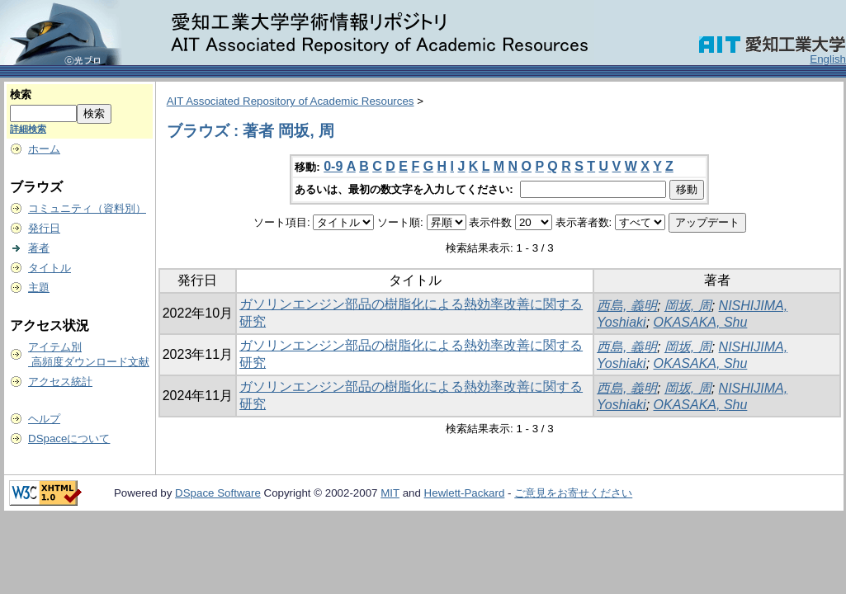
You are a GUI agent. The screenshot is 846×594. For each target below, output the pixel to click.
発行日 (44, 228)
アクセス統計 (60, 381)
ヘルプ (44, 418)
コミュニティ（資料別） (87, 208)
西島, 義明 (627, 306)
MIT (389, 493)
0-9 (333, 166)
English (828, 59)
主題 (39, 287)
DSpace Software (218, 493)
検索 (20, 94)
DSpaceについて (69, 438)
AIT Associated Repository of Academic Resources (290, 101)
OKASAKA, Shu (701, 322)
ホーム (44, 149)
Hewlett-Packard (464, 493)
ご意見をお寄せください (573, 493)
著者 (39, 248)
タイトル (49, 268)
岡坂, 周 (687, 306)
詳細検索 (28, 129)
